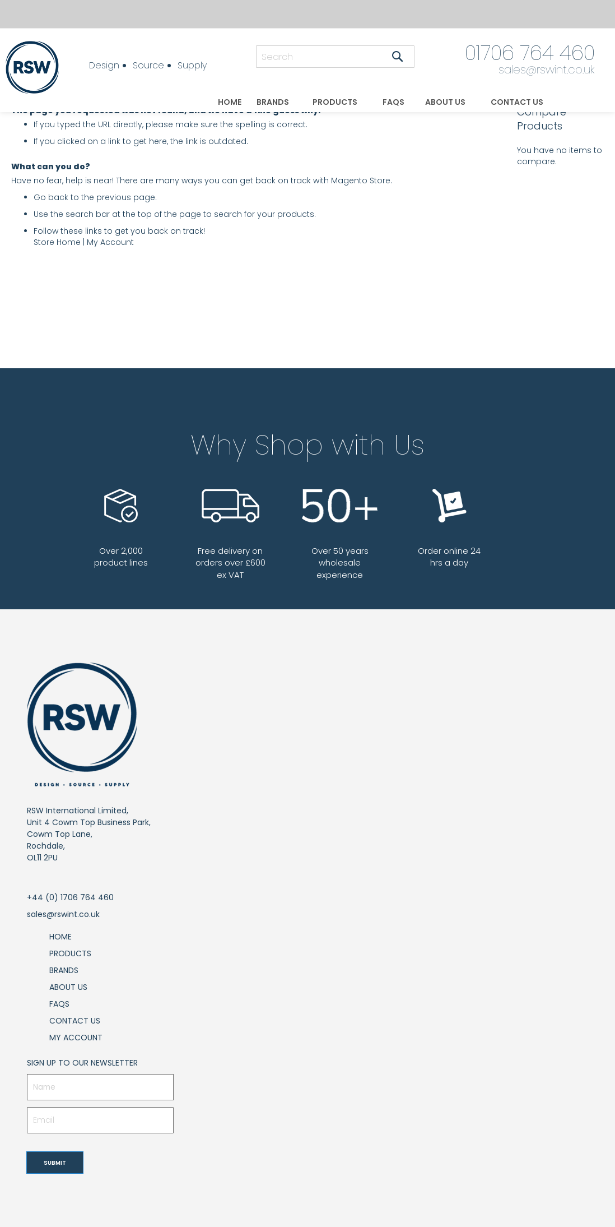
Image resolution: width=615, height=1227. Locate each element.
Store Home (57, 242)
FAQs (59, 1004)
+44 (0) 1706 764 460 (70, 897)
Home (60, 936)
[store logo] (36, 67)
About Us (68, 987)
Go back (51, 197)
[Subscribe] (54, 1162)
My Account (110, 242)
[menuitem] (229, 102)
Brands (63, 970)
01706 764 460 (530, 53)
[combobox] (335, 56)
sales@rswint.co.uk (546, 69)
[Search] (397, 56)
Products (70, 953)
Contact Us (74, 1020)
